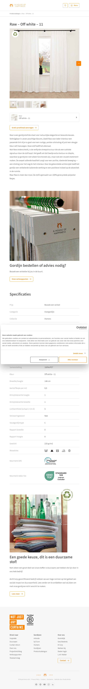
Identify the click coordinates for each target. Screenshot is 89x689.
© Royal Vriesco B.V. (24, 679)
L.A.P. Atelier (62, 655)
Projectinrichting (16, 651)
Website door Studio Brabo (63, 679)
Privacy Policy (35, 679)
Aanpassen (44, 360)
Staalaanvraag (15, 658)
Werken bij (62, 648)
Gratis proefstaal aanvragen (22, 127)
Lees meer (16, 594)
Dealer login (62, 651)
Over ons (13, 648)
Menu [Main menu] (76, 5)
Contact (63, 660)
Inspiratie (13, 638)
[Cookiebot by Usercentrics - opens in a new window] (78, 327)
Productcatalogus (15, 14)
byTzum (37, 642)
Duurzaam (13, 642)
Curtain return (15, 645)
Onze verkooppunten (20, 279)
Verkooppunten (15, 655)
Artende (37, 638)
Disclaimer (50, 679)
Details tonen (78, 353)
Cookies (43, 679)
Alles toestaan (73, 360)
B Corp (60, 645)
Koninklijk (61, 638)
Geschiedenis (63, 642)
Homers (37, 645)
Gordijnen (37, 648)
